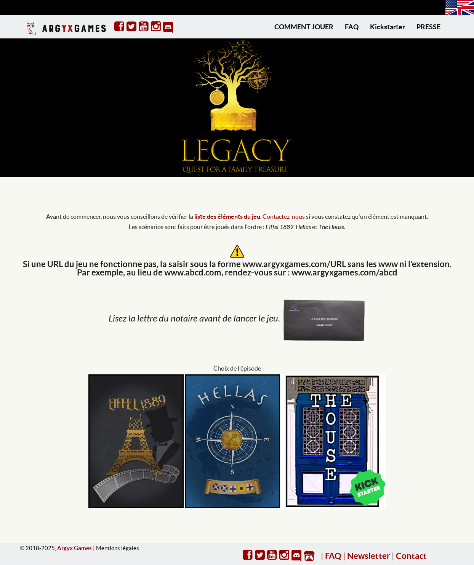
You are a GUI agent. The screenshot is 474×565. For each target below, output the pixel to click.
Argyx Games (74, 548)
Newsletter (368, 555)
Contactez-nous (284, 216)
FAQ (352, 27)
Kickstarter (387, 27)
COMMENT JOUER (303, 27)
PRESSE (428, 27)
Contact (411, 555)
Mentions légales (117, 548)
